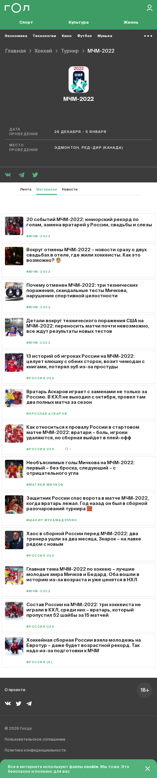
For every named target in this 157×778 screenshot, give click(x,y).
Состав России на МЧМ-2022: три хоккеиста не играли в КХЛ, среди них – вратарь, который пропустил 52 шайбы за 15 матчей (83, 610)
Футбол (84, 36)
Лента (25, 189)
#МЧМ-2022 (38, 236)
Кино (67, 36)
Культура (79, 23)
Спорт (26, 23)
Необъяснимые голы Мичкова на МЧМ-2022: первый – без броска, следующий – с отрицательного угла (80, 468)
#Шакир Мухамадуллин (51, 520)
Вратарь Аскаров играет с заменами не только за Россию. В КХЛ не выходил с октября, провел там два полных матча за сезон (86, 397)
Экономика (16, 36)
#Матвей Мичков (45, 484)
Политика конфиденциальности (35, 750)
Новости (70, 189)
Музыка (104, 36)
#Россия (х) (39, 662)
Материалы (46, 189)
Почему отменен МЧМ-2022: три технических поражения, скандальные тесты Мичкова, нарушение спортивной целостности (82, 290)
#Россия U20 (40, 378)
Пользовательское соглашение (35, 740)
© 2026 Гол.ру (18, 729)
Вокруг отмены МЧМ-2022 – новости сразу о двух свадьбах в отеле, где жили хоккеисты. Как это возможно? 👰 (86, 255)
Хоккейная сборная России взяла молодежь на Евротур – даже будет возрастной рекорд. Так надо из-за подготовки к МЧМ (83, 645)
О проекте (15, 690)
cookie (91, 767)
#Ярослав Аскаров (46, 414)
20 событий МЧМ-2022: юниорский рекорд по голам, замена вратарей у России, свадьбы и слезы (89, 222)
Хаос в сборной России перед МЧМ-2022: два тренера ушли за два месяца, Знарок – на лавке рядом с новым (83, 539)
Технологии (44, 36)
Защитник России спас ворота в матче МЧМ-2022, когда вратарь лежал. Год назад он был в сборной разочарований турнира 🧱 (87, 503)
